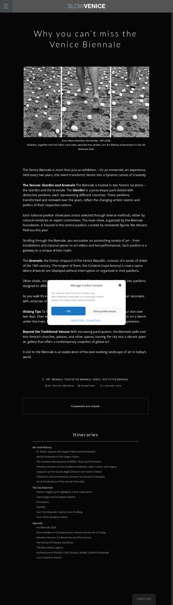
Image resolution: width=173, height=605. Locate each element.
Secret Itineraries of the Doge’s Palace (57, 456)
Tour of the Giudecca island (51, 517)
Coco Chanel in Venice (48, 557)
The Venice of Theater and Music (54, 542)
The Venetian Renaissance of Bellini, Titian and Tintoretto (68, 461)
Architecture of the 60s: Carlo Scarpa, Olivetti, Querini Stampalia (72, 552)
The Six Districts (42, 487)
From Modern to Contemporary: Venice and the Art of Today (71, 532)
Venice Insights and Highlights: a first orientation (64, 492)
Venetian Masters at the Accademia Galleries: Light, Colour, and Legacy (76, 466)
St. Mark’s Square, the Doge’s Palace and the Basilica (65, 451)
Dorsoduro (42, 502)
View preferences (104, 316)
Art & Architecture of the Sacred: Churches (60, 481)
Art (48, 379)
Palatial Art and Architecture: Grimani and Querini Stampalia (70, 476)
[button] (120, 291)
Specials (37, 523)
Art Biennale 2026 (46, 527)
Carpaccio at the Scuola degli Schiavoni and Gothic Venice (69, 471)
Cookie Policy (77, 325)
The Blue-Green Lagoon (49, 547)
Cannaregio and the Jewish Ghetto (55, 497)
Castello (40, 507)
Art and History (42, 447)
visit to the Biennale (115, 379)
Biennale (57, 379)
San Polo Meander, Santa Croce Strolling (59, 512)
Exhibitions (88, 385)
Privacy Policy (93, 325)
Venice (97, 379)
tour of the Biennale (77, 379)
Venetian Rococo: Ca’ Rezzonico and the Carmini (63, 537)
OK (68, 316)
